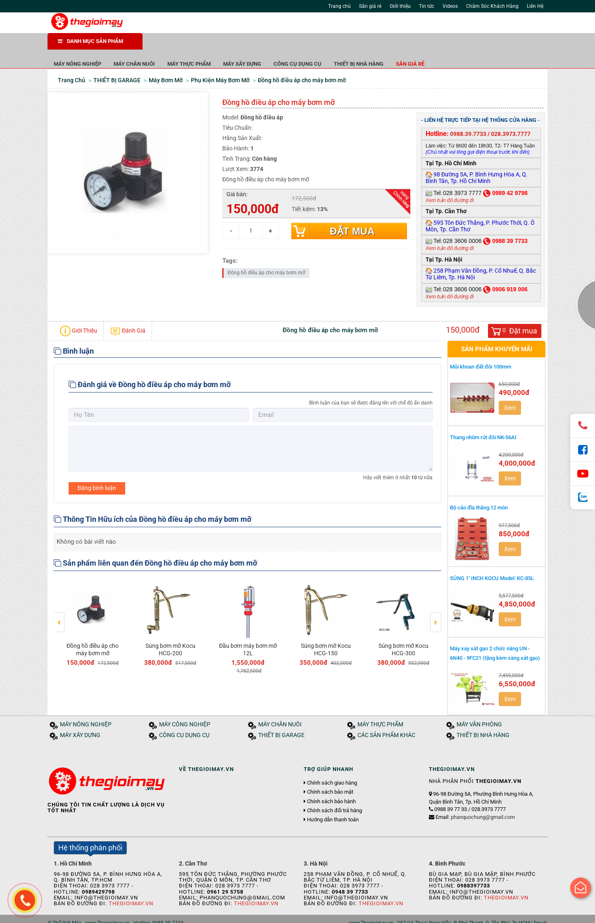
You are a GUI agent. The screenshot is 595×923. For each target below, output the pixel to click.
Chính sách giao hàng (332, 765)
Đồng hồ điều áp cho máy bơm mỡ (93, 631)
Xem (510, 389)
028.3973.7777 (511, 115)
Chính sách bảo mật (330, 774)
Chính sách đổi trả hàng (334, 792)
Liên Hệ (535, 6)
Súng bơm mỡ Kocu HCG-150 (326, 631)
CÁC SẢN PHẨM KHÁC (386, 717)
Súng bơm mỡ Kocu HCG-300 (403, 631)
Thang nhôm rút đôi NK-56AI (483, 419)
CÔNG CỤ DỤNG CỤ (392, 45)
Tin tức (426, 6)
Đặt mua (352, 213)
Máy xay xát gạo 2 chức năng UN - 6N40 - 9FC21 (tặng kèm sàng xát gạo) (495, 635)
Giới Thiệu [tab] (78, 312)
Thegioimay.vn (131, 885)
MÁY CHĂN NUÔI (229, 45)
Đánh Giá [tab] (127, 312)
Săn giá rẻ (370, 6)
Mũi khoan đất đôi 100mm (480, 348)
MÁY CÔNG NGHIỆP (184, 706)
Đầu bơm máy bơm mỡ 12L (248, 631)
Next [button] (435, 598)
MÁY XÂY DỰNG (337, 45)
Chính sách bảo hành (331, 783)
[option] (92, 604)
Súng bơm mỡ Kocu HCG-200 (170, 631)
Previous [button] (59, 598)
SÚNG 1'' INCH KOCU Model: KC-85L (492, 560)
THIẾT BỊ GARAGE (281, 717)
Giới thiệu (400, 6)
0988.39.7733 (468, 115)
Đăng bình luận (97, 469)
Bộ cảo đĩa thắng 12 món (479, 489)
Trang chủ (339, 6)
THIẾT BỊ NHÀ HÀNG (453, 45)
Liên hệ (168, 914)
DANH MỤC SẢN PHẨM (90, 41)
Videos (450, 6)
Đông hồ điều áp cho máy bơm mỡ (266, 254)
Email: (475, 799)
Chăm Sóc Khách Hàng (492, 6)
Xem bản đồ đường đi (450, 182)
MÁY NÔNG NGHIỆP (172, 45)
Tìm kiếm (397, 25)
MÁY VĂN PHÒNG (479, 706)
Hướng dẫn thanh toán (333, 801)
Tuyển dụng (141, 914)
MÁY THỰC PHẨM (284, 45)
